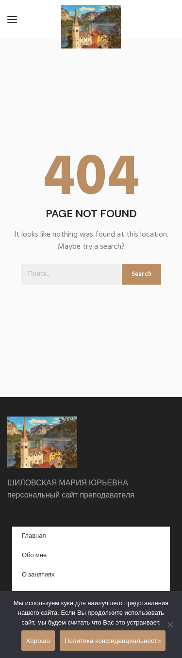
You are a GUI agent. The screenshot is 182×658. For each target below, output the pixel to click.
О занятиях (38, 575)
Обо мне (34, 555)
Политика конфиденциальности (113, 640)
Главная (34, 536)
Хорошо (38, 640)
